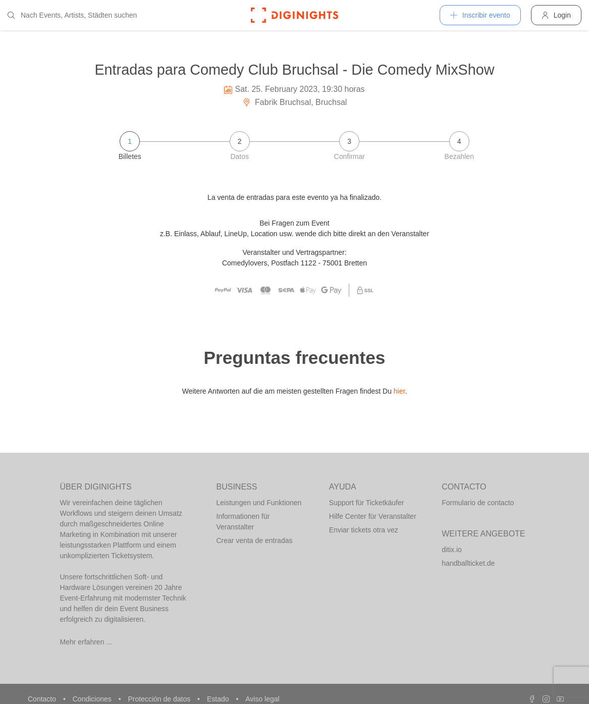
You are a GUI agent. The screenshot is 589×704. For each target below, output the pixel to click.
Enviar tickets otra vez (363, 530)
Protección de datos (160, 699)
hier (399, 391)
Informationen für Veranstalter (243, 521)
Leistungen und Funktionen (259, 503)
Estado (219, 699)
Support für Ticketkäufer (366, 503)
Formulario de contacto (478, 503)
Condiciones (93, 699)
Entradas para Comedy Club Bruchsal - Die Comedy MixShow (294, 70)
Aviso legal (262, 699)
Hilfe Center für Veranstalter (372, 516)
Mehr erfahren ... (86, 642)
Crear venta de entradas (255, 540)
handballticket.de (468, 563)
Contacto (43, 699)
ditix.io (452, 550)
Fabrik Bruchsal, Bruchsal (294, 102)
